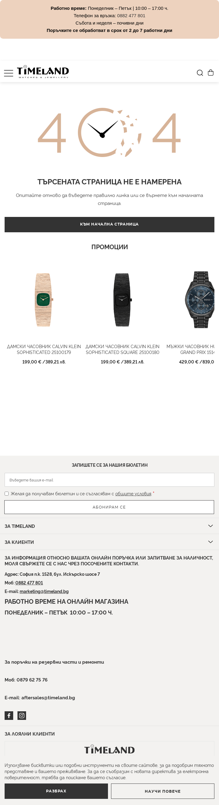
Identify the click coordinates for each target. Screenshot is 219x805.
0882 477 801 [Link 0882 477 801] (131, 15)
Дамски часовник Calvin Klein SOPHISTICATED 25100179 (44, 349)
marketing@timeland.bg (44, 591)
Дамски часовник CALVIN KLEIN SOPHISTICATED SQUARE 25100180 (122, 349)
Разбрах (56, 791)
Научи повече (163, 791)
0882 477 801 (29, 582)
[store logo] (43, 71)
